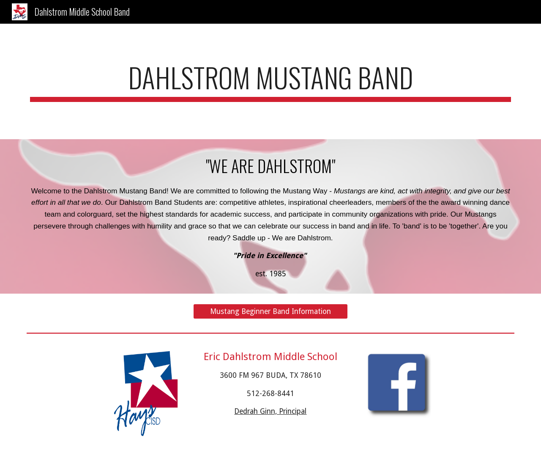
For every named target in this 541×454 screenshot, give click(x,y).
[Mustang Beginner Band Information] (270, 311)
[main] (270, 81)
